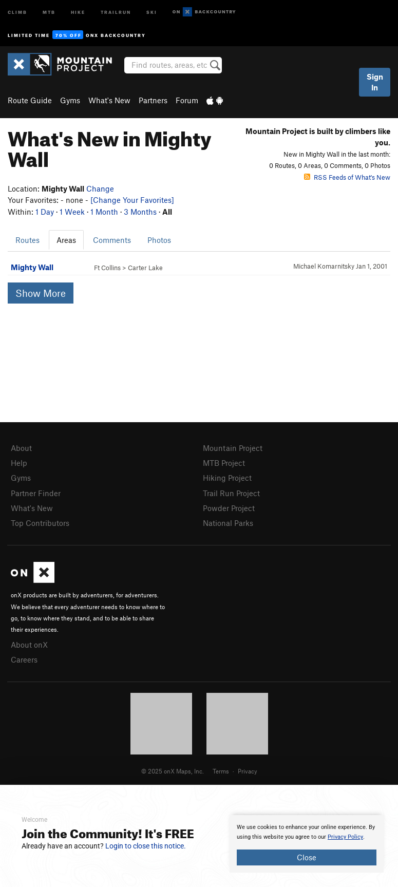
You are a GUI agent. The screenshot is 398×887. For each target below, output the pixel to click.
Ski (151, 11)
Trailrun (116, 11)
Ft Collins (107, 267)
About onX (29, 644)
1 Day (44, 211)
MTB (49, 11)
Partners (153, 100)
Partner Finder (36, 493)
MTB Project (224, 462)
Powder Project (229, 508)
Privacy (247, 771)
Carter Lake (145, 267)
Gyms (70, 100)
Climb (17, 11)
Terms (221, 771)
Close (306, 857)
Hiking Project (227, 477)
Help (19, 462)
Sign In (375, 82)
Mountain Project (232, 447)
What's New (109, 100)
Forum (187, 100)
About (21, 447)
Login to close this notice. (145, 846)
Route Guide (30, 100)
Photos (159, 239)
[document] (306, 843)
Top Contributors (40, 522)
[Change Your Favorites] (132, 199)
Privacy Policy (345, 837)
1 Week (72, 211)
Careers (24, 659)
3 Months (140, 211)
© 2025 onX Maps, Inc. (172, 771)
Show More (40, 293)
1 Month (104, 211)
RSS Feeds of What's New (347, 177)
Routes (27, 239)
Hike (78, 11)
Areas (66, 239)
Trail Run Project (231, 493)
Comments (112, 239)
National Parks (228, 522)
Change (100, 188)
